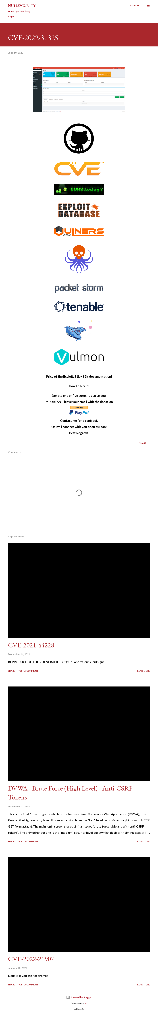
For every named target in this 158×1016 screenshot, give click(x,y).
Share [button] (142, 443)
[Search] (134, 5)
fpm (86, 1003)
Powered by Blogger (79, 997)
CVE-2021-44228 (31, 645)
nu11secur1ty (21, 5)
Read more (143, 671)
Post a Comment (28, 671)
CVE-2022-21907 (31, 958)
